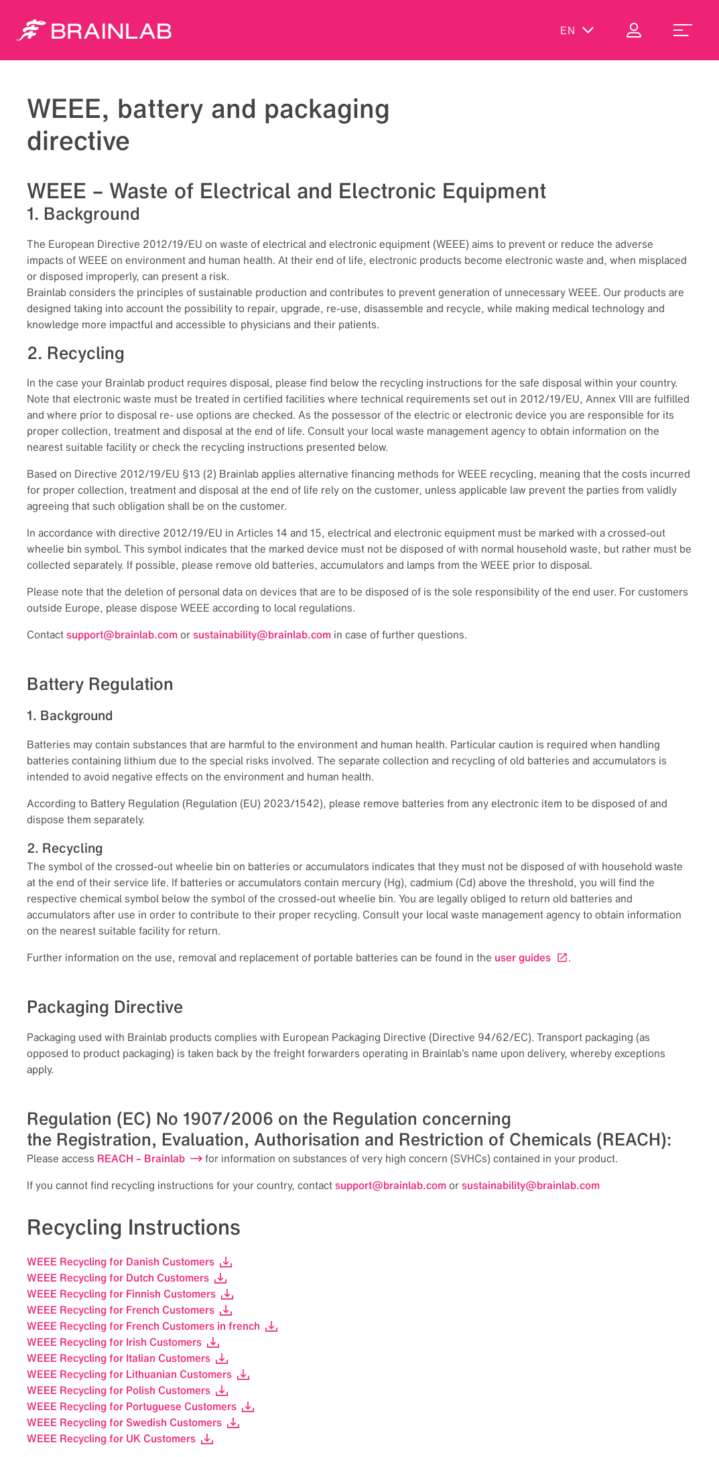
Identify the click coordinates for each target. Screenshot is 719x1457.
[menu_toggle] (683, 30)
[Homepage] (94, 30)
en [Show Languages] (577, 30)
